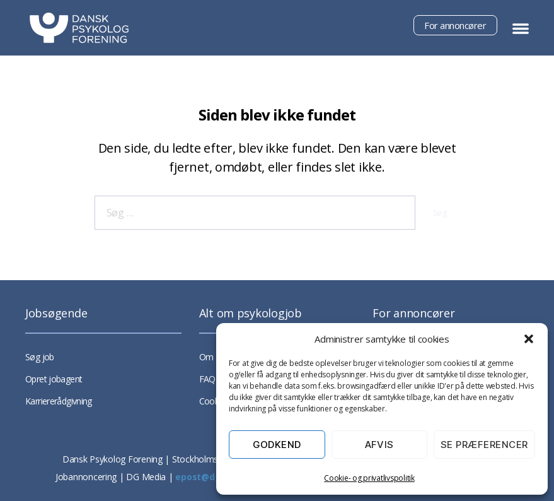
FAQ (207, 379)
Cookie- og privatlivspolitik (369, 478)
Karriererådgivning (58, 401)
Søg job (39, 357)
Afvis (380, 445)
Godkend (277, 445)
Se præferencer (484, 445)
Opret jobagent (53, 379)
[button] (528, 339)
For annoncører (455, 25)
